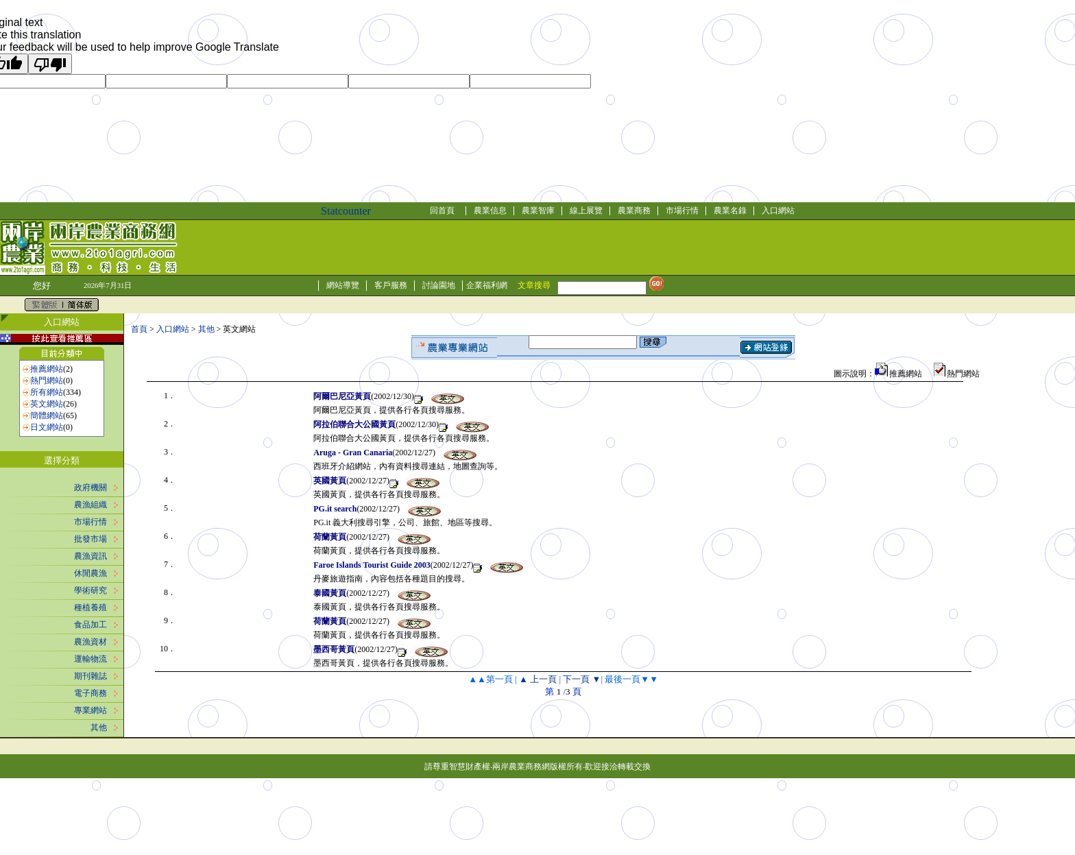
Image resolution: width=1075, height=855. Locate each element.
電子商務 (90, 693)
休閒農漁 (90, 573)
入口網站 (778, 210)
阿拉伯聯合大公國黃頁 (354, 424)
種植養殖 (90, 607)
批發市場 (90, 539)
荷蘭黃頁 (329, 537)
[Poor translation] (50, 63)
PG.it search (335, 509)
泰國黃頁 (329, 593)
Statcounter (346, 211)
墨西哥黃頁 (333, 649)
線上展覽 (586, 210)
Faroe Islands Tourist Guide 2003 (371, 565)
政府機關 (90, 487)
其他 (98, 727)
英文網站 (46, 404)
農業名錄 (730, 210)
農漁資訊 (90, 556)
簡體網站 (46, 415)
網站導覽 (342, 285)
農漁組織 (90, 504)
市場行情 (682, 210)
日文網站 (46, 427)
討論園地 (438, 285)
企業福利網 (486, 285)
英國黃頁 (329, 480)
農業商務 (634, 210)
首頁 (139, 329)
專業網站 (90, 710)
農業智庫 (538, 210)
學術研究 (90, 590)
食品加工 (90, 624)
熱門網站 (46, 380)
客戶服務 (390, 285)
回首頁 (442, 210)
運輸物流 (90, 659)
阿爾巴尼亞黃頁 (342, 396)
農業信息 (490, 210)
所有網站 (46, 392)
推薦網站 (46, 369)
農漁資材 (90, 642)
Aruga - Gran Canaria (352, 452)
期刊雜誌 (90, 676)
